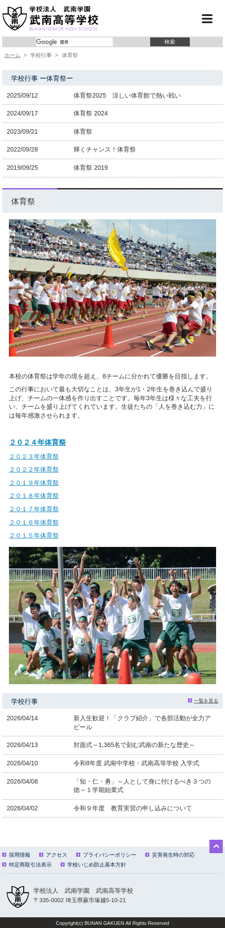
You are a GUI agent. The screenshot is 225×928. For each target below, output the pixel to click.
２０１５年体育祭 (34, 535)
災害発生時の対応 (170, 855)
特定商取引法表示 (27, 865)
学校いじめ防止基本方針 (93, 865)
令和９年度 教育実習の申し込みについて (133, 808)
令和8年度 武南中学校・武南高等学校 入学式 (136, 763)
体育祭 (83, 131)
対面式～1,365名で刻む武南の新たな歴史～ (134, 744)
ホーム (12, 55)
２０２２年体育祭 (34, 469)
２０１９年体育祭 (34, 482)
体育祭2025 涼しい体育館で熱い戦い (127, 95)
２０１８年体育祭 (34, 495)
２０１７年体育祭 (34, 509)
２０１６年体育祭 (34, 522)
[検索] (74, 41)
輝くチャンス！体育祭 (105, 149)
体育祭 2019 (91, 167)
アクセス (53, 855)
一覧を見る (203, 700)
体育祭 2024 (91, 113)
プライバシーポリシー (106, 855)
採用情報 (16, 855)
